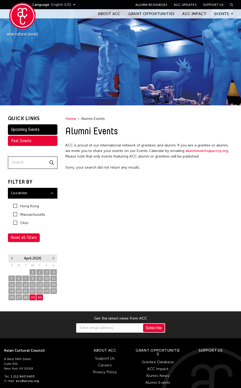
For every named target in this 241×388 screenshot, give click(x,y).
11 (54, 278)
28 (26, 297)
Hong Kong (26, 206)
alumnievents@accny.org (206, 151)
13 (19, 285)
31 (25, 272)
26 (12, 297)
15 (33, 285)
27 (19, 297)
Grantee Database (158, 362)
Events (221, 14)
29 (12, 272)
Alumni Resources (151, 5)
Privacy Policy (105, 372)
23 (40, 291)
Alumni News (157, 376)
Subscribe (154, 327)
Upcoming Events (25, 129)
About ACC (109, 14)
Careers (105, 365)
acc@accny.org (27, 381)
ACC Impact (194, 14)
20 (19, 291)
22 (33, 291)
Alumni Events (157, 382)
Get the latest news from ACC (120, 318)
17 (47, 285)
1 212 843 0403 (23, 376)
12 (11, 285)
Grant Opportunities (151, 14)
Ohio (20, 223)
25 (54, 291)
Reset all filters (24, 237)
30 (19, 272)
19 (12, 291)
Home (70, 118)
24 (47, 291)
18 (54, 285)
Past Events (21, 140)
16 (40, 285)
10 (47, 278)
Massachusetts (29, 214)
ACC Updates (185, 5)
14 (26, 285)
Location (19, 193)
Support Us (213, 5)
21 (25, 291)
